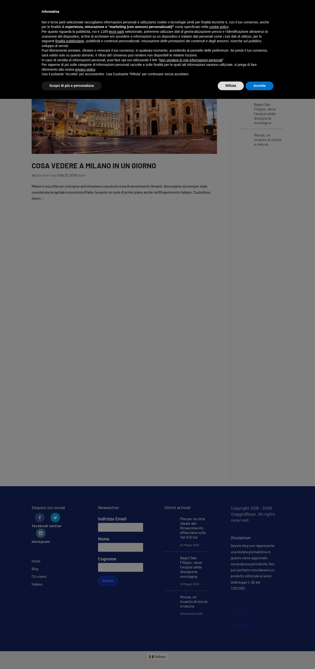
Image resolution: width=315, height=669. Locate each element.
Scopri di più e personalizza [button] (71, 86)
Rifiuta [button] (230, 86)
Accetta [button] (259, 86)
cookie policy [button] (218, 27)
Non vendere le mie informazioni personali (190, 60)
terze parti (116, 32)
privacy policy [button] (85, 69)
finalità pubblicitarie (69, 41)
